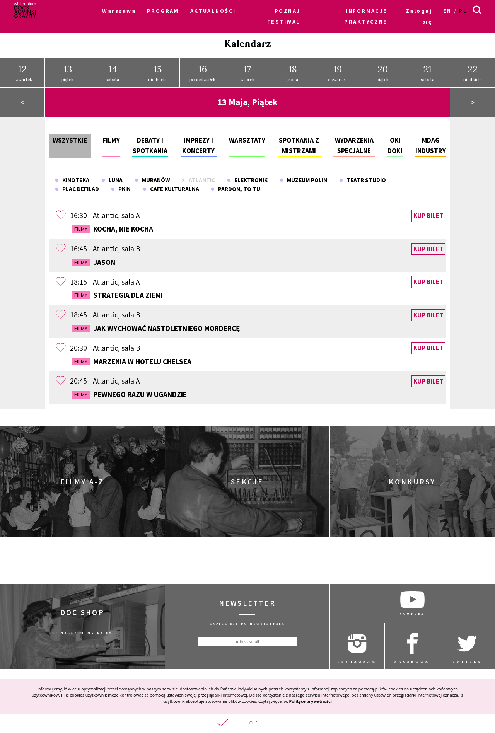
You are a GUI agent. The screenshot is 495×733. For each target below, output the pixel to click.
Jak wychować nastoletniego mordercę (156, 325)
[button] (247, 723)
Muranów (152, 177)
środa (292, 70)
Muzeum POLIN (303, 177)
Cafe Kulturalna (171, 186)
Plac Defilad (77, 186)
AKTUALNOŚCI (213, 10)
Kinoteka (72, 177)
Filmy (111, 137)
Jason (93, 259)
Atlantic (198, 177)
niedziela (157, 70)
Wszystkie (70, 137)
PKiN (121, 186)
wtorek (247, 70)
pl (463, 10)
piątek (67, 70)
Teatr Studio (362, 177)
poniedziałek (202, 70)
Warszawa (119, 10)
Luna (112, 177)
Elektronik (247, 177)
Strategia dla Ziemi (117, 292)
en (447, 10)
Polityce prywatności (310, 701)
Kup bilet (428, 213)
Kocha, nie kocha (112, 226)
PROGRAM (163, 10)
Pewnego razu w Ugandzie (129, 391)
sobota (112, 70)
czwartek (22, 70)
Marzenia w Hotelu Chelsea (131, 358)
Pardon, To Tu (235, 186)
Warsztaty (247, 137)
